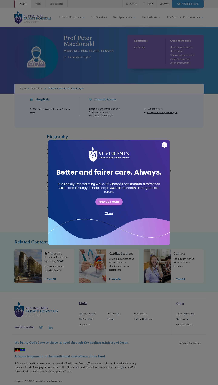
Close (109, 213)
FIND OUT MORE (108, 202)
